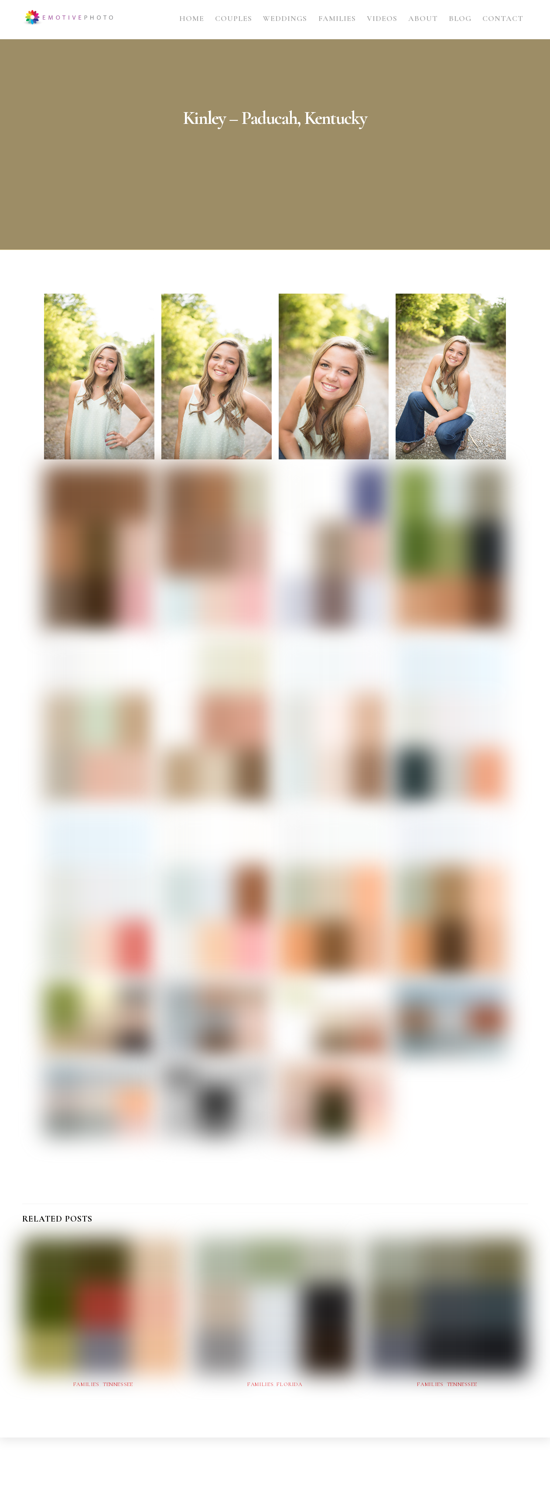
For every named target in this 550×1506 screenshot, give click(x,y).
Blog (460, 18)
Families (337, 18)
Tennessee (117, 1384)
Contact (502, 18)
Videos (382, 18)
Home (191, 18)
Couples (233, 18)
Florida (289, 1384)
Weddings (285, 18)
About (423, 18)
